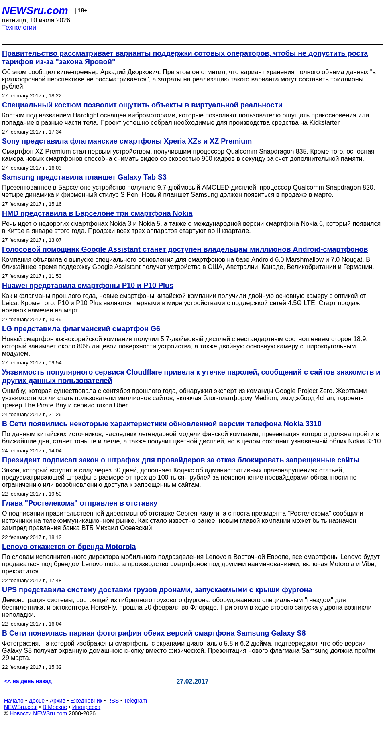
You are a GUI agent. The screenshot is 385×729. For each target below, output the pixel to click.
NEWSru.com (35, 10)
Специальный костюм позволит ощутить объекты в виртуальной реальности (142, 105)
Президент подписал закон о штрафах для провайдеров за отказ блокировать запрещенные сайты (181, 460)
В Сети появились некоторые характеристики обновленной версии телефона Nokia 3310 (162, 424)
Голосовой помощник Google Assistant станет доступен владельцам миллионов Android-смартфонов (185, 249)
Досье (37, 700)
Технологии (19, 27)
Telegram (135, 700)
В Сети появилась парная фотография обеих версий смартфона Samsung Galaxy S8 (154, 633)
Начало (14, 700)
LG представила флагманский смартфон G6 (81, 329)
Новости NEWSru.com (38, 713)
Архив (57, 700)
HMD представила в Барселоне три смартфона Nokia (97, 213)
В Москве (55, 707)
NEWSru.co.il (20, 707)
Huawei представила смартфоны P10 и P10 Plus (87, 285)
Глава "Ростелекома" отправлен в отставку (79, 503)
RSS (113, 700)
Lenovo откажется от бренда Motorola (69, 547)
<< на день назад (28, 681)
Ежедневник (86, 700)
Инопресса (86, 707)
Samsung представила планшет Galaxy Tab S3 (84, 177)
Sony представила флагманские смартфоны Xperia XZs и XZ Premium (127, 141)
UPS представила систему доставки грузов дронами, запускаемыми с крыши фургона (157, 590)
